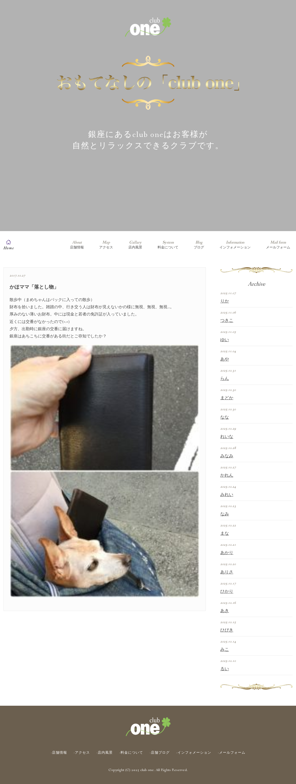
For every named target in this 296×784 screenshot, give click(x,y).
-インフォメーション (193, 752)
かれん (226, 475)
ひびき (226, 630)
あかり (226, 553)
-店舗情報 (59, 752)
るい (224, 669)
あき (224, 611)
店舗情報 (77, 245)
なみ (224, 514)
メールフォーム (278, 245)
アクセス (106, 245)
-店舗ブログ (160, 752)
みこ (224, 650)
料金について (168, 245)
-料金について (131, 752)
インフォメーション (235, 245)
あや (224, 359)
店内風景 (135, 245)
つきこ (226, 321)
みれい (226, 495)
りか (224, 301)
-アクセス (82, 752)
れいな (226, 437)
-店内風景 (105, 752)
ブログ (199, 245)
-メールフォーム (231, 752)
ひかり (226, 591)
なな (224, 417)
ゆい (224, 340)
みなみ (226, 456)
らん (224, 379)
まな (224, 533)
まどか (226, 398)
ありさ (226, 572)
